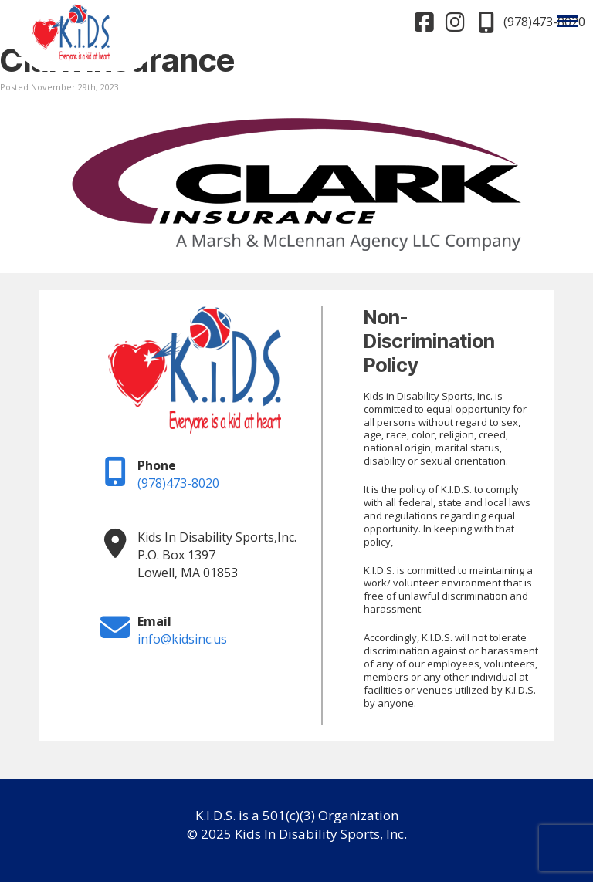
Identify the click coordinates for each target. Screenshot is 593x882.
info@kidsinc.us (182, 638)
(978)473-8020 (178, 483)
